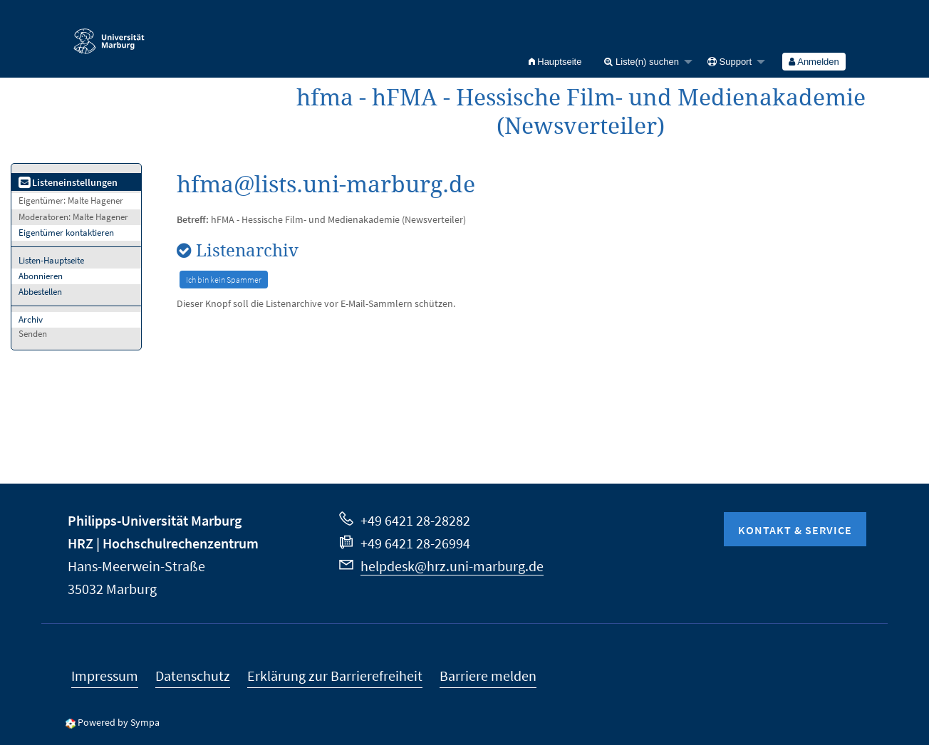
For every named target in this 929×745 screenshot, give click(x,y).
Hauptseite (555, 61)
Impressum (104, 675)
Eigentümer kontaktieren (66, 232)
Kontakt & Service (795, 530)
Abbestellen (40, 292)
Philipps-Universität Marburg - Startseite (109, 35)
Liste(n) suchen (641, 61)
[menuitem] (555, 62)
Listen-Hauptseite (51, 260)
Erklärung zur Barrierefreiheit (334, 675)
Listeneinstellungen (68, 182)
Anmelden (814, 61)
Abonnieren (41, 276)
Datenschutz (192, 675)
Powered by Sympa (119, 722)
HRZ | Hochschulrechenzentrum (163, 543)
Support (729, 61)
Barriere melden (488, 675)
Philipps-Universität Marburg (155, 520)
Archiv (31, 319)
